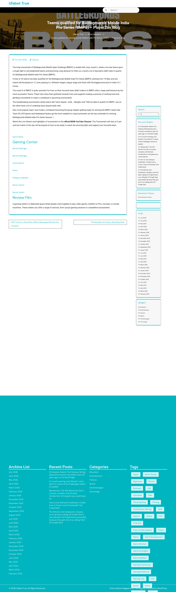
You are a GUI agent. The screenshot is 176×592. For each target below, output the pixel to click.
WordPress (162, 588)
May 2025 (147, 248)
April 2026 (147, 239)
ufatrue (35, 59)
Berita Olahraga (20, 148)
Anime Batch (18, 163)
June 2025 (147, 247)
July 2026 (147, 236)
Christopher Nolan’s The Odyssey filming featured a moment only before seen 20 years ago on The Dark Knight (148, 211)
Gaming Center (25, 142)
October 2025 (147, 244)
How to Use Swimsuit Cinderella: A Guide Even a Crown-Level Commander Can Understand (149, 221)
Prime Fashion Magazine (120, 588)
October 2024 (147, 254)
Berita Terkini (18, 185)
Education (147, 262)
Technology (147, 266)
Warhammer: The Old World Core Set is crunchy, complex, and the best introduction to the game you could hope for (148, 217)
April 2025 (147, 249)
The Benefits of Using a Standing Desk (108, 222)
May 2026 (147, 238)
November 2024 (147, 253)
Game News (18, 137)
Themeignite (140, 588)
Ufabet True (19, 3)
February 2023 (147, 258)
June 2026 (147, 237)
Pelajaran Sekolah (20, 177)
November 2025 (147, 243)
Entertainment (94, 34)
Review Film (22, 197)
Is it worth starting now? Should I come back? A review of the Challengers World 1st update (148, 214)
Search (146, 205)
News (15, 170)
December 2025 (147, 242)
